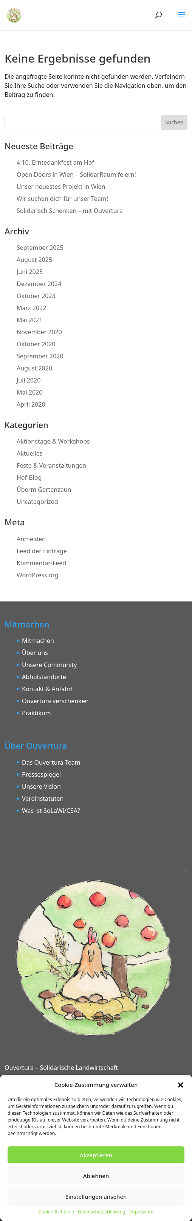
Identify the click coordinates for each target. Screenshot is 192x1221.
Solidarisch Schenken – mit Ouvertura (70, 211)
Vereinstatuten (42, 798)
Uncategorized (37, 501)
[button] (180, 1084)
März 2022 (31, 308)
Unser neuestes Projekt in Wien (61, 186)
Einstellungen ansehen (96, 1196)
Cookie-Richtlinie (56, 1212)
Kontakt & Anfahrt (47, 689)
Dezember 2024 (39, 284)
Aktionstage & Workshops (53, 441)
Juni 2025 (30, 272)
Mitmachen (38, 641)
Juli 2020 (28, 380)
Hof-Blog (29, 477)
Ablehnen (96, 1176)
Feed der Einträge (42, 551)
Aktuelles (29, 453)
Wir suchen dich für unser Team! (62, 198)
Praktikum (36, 713)
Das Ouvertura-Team (51, 762)
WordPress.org (38, 575)
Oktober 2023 (36, 296)
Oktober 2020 (36, 344)
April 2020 (31, 404)
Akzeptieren (96, 1155)
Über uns (35, 653)
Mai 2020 (29, 392)
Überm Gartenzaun (44, 489)
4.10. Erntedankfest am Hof (55, 162)
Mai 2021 (29, 320)
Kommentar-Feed (41, 563)
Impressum (141, 1212)
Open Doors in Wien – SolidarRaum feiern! (76, 174)
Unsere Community (49, 665)
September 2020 (40, 356)
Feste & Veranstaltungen (51, 465)
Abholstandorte (44, 677)
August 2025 (34, 260)
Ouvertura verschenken (55, 701)
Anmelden (31, 539)
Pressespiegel (41, 774)
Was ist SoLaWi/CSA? (51, 810)
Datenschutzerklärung (101, 1212)
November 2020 (39, 332)
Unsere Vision (41, 786)
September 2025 (40, 247)
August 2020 (34, 368)
